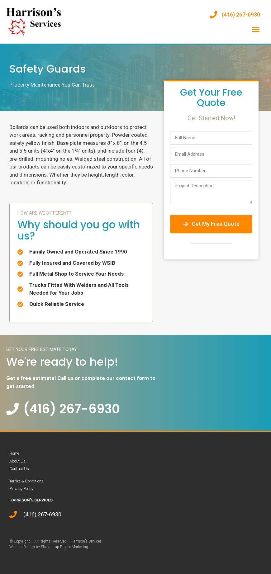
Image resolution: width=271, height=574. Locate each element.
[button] (256, 29)
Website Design (22, 547)
